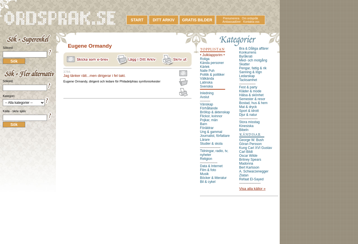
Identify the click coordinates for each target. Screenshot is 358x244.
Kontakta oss (251, 21)
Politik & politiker (212, 75)
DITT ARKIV (164, 20)
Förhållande (209, 108)
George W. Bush (251, 140)
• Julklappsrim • (212, 55)
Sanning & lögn (250, 72)
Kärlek (204, 67)
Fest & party (248, 87)
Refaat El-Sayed (251, 179)
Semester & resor (252, 99)
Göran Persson (250, 144)
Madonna (246, 163)
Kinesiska (246, 126)
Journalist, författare (215, 136)
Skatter (244, 64)
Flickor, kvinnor (211, 116)
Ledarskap (247, 76)
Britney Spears (250, 160)
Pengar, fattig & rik (253, 68)
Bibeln (243, 130)
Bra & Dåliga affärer (253, 48)
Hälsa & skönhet (251, 95)
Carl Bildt (246, 152)
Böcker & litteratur (213, 178)
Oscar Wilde (248, 156)
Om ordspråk (250, 18)
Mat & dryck (248, 107)
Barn (203, 124)
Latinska (206, 82)
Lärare (205, 140)
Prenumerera (231, 18)
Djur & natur (248, 115)
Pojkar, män (209, 120)
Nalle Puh (207, 71)
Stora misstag (249, 122)
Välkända (207, 78)
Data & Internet (211, 166)
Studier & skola (211, 144)
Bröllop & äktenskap (215, 112)
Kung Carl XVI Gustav (255, 148)
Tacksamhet (248, 80)
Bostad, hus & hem (253, 103)
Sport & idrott (249, 111)
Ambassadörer (232, 21)
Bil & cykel (207, 182)
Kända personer (212, 63)
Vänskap (206, 104)
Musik (204, 174)
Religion (206, 159)
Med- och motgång (253, 60)
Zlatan (243, 175)
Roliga (204, 59)
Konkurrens (247, 52)
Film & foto (208, 170)
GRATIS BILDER (197, 20)
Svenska (206, 86)
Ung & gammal (211, 132)
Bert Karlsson (249, 167)
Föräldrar (207, 128)
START (137, 20)
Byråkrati (245, 56)
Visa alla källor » (252, 189)
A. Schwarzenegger (253, 171)
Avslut (204, 97)
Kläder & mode (250, 91)
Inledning (207, 93)
